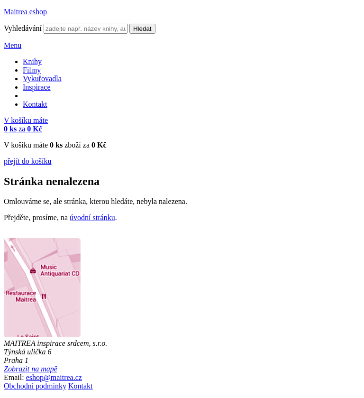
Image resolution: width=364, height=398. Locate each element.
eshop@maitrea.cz (54, 377)
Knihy (32, 61)
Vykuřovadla (42, 78)
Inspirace (37, 87)
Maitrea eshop (25, 12)
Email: (14, 377)
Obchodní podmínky (35, 386)
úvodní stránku (92, 217)
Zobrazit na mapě (30, 369)
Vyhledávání (23, 28)
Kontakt (35, 104)
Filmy (32, 70)
